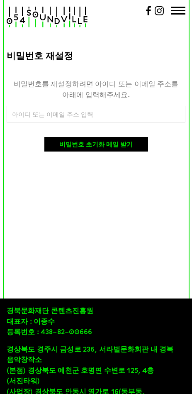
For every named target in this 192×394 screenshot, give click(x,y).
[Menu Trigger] (178, 11)
